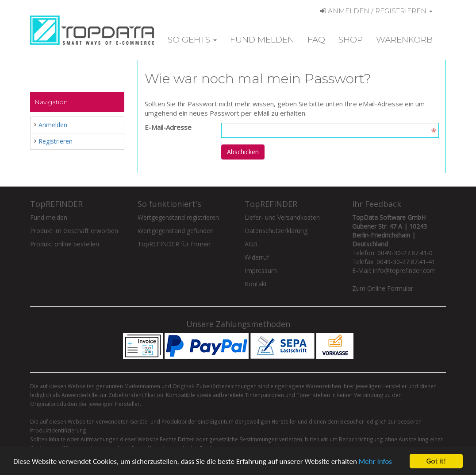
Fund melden (262, 40)
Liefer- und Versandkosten (282, 217)
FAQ (316, 40)
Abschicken (243, 152)
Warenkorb (404, 40)
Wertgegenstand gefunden (176, 230)
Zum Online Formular (382, 288)
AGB (251, 244)
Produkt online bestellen (64, 244)
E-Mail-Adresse (168, 127)
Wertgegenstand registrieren (178, 217)
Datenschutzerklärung (276, 230)
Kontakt (256, 284)
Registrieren (55, 141)
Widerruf (257, 257)
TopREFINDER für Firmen (174, 244)
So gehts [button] (192, 40)
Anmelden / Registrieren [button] (376, 11)
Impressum (261, 270)
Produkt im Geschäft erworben (74, 230)
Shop (350, 40)
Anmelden (52, 125)
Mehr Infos (375, 462)
